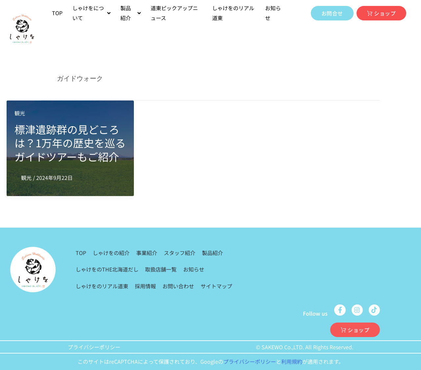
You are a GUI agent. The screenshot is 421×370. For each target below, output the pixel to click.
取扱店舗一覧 (161, 269)
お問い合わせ (178, 286)
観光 (19, 113)
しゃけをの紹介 (111, 253)
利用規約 (291, 361)
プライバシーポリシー (94, 347)
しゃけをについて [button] (91, 13)
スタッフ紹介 (179, 253)
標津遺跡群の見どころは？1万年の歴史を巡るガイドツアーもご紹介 (70, 143)
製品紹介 (212, 253)
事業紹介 (146, 253)
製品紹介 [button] (130, 13)
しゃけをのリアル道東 (233, 13)
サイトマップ (216, 286)
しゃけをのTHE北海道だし (107, 269)
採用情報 (145, 286)
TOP (57, 13)
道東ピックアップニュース (174, 13)
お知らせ (273, 13)
